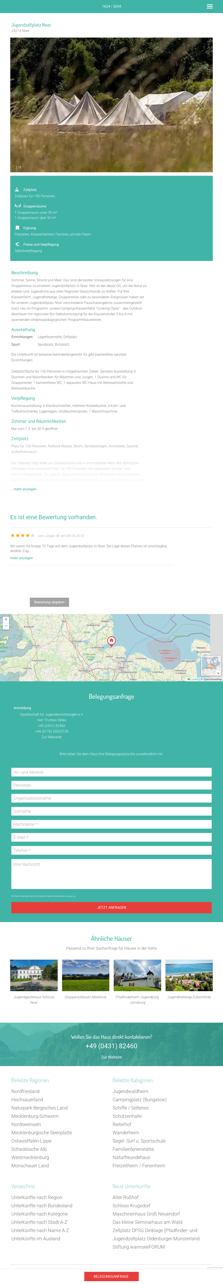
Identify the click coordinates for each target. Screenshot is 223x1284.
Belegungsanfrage (111, 1276)
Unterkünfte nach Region (36, 1197)
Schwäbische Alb (29, 1149)
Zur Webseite (52, 737)
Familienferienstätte (133, 1149)
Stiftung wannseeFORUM (139, 1247)
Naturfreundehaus (131, 1157)
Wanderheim (126, 1132)
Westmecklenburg (30, 1157)
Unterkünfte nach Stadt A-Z (39, 1222)
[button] (111, 642)
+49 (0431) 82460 (51, 726)
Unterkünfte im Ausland (35, 1238)
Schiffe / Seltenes (131, 1108)
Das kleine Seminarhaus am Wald (147, 1222)
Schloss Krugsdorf (131, 1205)
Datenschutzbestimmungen (59, 896)
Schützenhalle (127, 1116)
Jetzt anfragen (111, 908)
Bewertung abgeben (49, 602)
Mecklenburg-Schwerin (35, 1116)
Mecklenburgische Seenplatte (41, 1132)
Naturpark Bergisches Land (39, 1108)
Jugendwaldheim (131, 1091)
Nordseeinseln (26, 1124)
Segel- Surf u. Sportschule (139, 1141)
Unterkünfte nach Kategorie (39, 1214)
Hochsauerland (27, 1099)
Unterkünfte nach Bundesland (41, 1205)
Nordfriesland (25, 1091)
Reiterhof (122, 1124)
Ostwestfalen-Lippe (31, 1141)
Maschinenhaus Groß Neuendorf (146, 1214)
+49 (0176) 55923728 (51, 731)
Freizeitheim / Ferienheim (139, 1165)
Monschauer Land (30, 1165)
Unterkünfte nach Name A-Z (40, 1230)
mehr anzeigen (21, 558)
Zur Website (111, 1057)
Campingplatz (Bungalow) (140, 1099)
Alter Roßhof (126, 1197)
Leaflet (193, 679)
